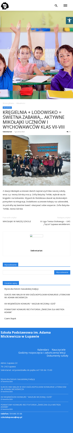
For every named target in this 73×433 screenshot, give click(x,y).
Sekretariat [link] (7, 132)
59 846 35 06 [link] (11, 413)
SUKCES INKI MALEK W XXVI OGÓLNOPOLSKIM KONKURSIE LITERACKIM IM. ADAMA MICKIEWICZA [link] (37, 296)
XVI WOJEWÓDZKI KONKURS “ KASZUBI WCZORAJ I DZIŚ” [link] (30, 303)
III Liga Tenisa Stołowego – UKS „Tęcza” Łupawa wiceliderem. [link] (55, 223)
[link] (69, 20)
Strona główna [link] (8, 103)
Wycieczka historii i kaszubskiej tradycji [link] (21, 289)
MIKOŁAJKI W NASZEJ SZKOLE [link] (17, 221)
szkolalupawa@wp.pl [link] (11, 417)
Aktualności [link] (20, 103)
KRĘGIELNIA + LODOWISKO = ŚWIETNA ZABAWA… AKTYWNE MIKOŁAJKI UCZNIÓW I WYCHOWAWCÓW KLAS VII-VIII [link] (34, 119)
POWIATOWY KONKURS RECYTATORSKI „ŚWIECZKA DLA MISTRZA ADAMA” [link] (34, 311)
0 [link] (68, 132)
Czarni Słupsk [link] (10, 318)
